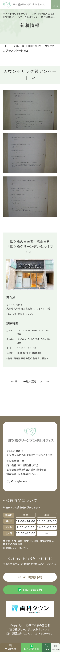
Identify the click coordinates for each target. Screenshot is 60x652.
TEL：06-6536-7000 (19, 314)
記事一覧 (18, 46)
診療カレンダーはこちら (15, 548)
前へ (15, 381)
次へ (44, 381)
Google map (18, 481)
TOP (6, 46)
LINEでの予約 (30, 589)
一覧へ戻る (30, 381)
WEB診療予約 (30, 577)
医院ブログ (34, 46)
